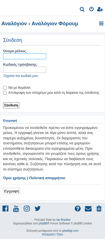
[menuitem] (82, 10)
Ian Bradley (63, 219)
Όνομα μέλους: (15, 51)
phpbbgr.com (70, 230)
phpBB (43, 223)
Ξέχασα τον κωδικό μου (20, 76)
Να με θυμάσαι (17, 87)
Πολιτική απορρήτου (47, 178)
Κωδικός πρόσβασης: (20, 64)
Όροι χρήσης (14, 178)
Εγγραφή (11, 190)
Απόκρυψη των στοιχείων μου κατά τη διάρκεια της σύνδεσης (51, 92)
